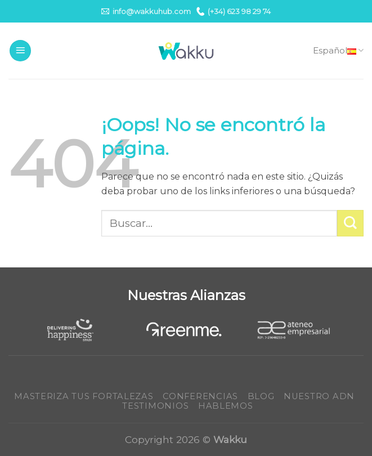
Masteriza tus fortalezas (84, 396)
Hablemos (225, 406)
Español (338, 50)
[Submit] (350, 223)
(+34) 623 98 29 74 (233, 11)
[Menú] (20, 51)
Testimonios (155, 406)
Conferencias (200, 396)
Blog (261, 396)
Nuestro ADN (319, 396)
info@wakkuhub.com (146, 11)
